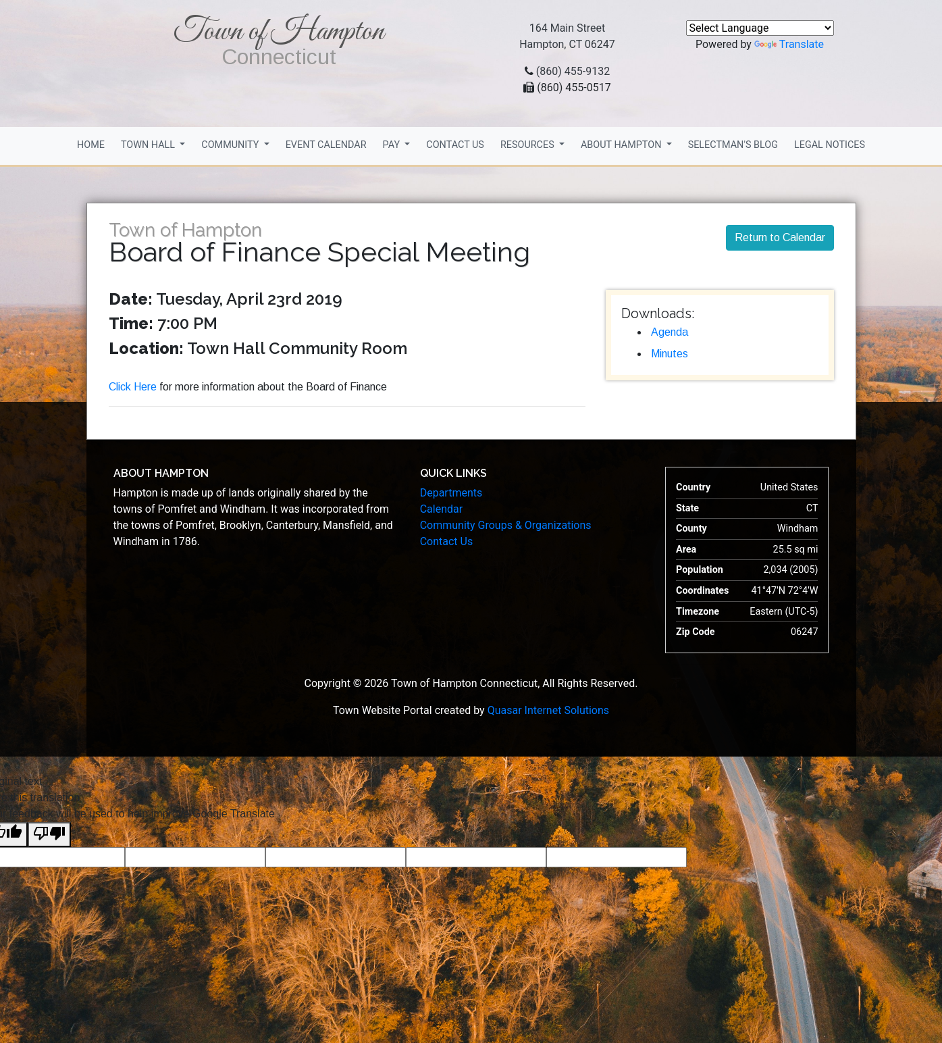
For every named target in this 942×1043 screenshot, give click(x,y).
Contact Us (455, 145)
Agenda (669, 332)
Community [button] (231, 145)
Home (91, 145)
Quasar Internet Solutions (548, 710)
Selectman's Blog (733, 145)
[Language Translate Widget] (760, 28)
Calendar (441, 509)
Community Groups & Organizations (506, 525)
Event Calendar (326, 145)
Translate (789, 44)
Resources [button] (528, 145)
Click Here (133, 386)
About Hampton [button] (622, 145)
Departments (451, 492)
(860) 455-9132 (573, 71)
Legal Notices (829, 145)
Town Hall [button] (149, 145)
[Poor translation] (49, 834)
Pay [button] (392, 145)
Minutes (669, 353)
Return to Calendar (780, 237)
